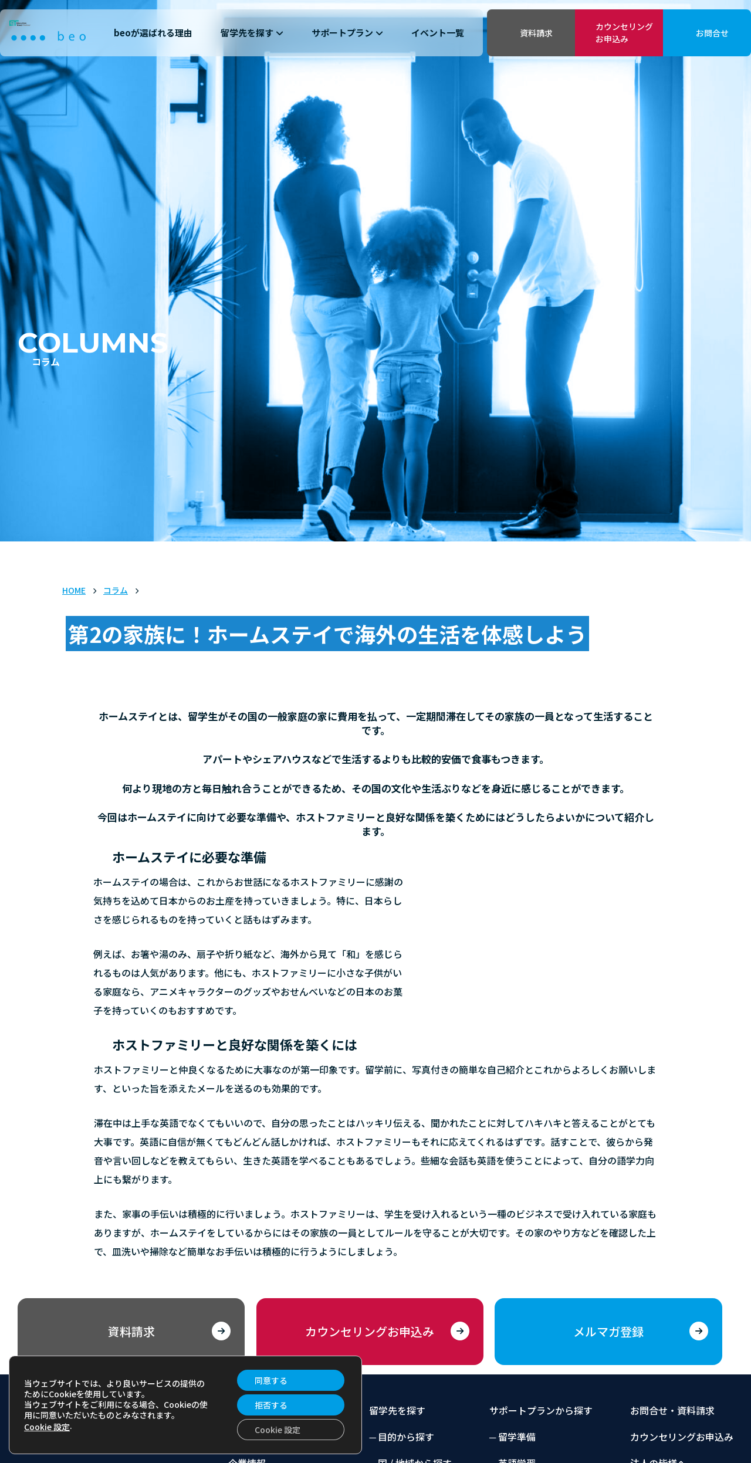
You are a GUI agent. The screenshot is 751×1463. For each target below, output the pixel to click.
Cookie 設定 (47, 1426)
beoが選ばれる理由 (153, 32)
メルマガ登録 (608, 1331)
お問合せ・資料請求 (672, 1410)
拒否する (271, 1405)
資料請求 (536, 33)
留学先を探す (252, 32)
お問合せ (712, 33)
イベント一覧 (437, 32)
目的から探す (406, 1437)
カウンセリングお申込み (624, 33)
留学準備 (517, 1437)
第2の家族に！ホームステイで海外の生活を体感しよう (327, 633)
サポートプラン (347, 32)
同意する (271, 1380)
